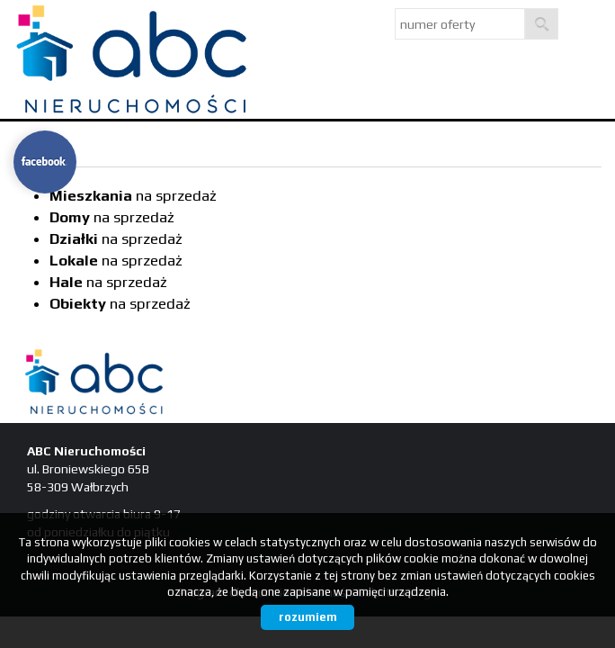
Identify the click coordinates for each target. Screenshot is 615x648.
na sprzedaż (133, 195)
